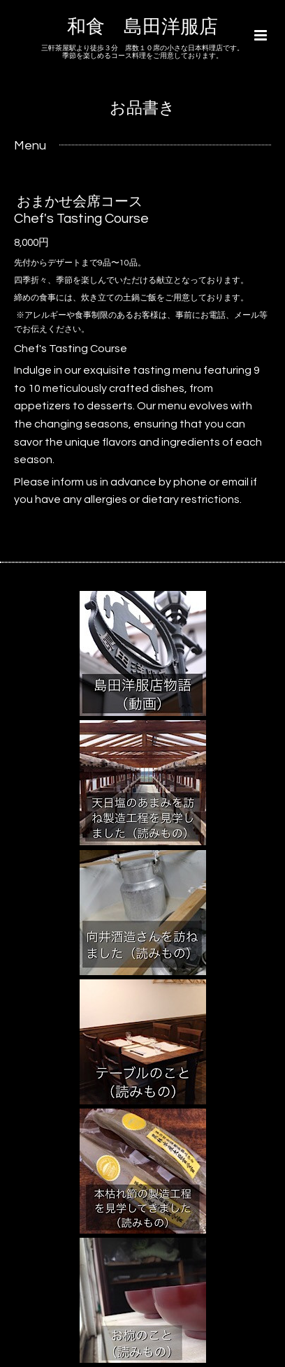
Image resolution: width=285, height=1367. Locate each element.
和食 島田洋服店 (142, 27)
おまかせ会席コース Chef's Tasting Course (81, 210)
